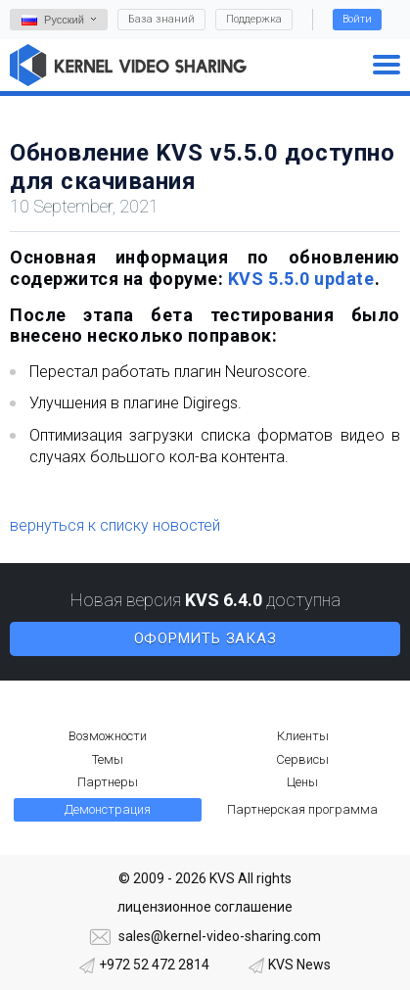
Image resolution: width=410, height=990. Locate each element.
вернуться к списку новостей (115, 525)
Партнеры (107, 782)
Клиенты (303, 736)
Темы (107, 759)
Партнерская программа (302, 809)
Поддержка (254, 19)
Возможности (107, 736)
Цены (302, 782)
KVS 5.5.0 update (301, 278)
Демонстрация (108, 809)
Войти (357, 19)
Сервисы (302, 759)
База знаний (161, 19)
